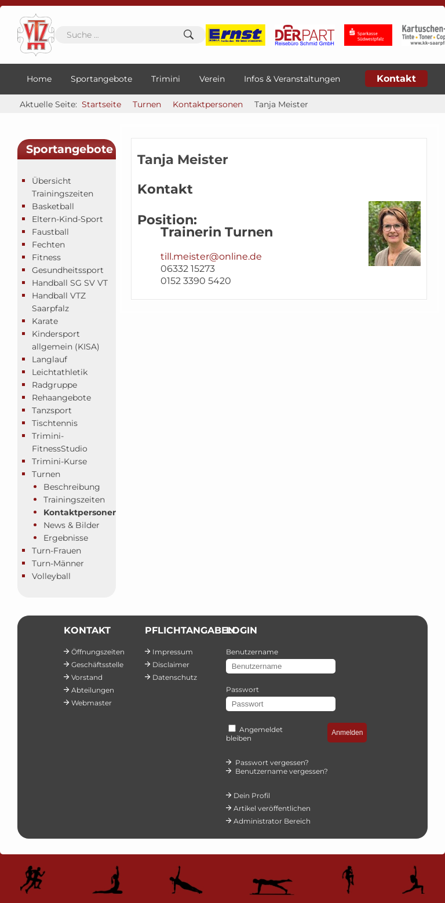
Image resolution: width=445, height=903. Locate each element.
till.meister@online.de (211, 256)
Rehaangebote (61, 397)
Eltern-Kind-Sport (67, 219)
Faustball (50, 232)
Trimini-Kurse (59, 461)
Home (39, 79)
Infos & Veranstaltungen (292, 79)
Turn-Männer (58, 563)
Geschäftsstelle (97, 664)
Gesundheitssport (68, 270)
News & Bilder (71, 525)
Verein (212, 79)
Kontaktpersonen (80, 512)
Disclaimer (170, 664)
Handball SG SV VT (70, 283)
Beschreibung (71, 487)
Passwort (242, 689)
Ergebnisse (65, 538)
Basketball (53, 206)
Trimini (165, 79)
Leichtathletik (59, 372)
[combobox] (130, 34)
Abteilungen (92, 690)
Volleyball (51, 576)
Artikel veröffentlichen (272, 808)
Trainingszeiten (74, 499)
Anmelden (347, 733)
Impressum (172, 651)
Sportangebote (101, 79)
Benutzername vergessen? (281, 771)
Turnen (46, 474)
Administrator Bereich (272, 821)
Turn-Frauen (56, 550)
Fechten (48, 244)
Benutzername (252, 651)
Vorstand (87, 677)
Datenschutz (174, 677)
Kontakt (396, 78)
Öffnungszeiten (98, 651)
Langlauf (49, 359)
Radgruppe (54, 385)
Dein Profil (252, 795)
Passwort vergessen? (272, 762)
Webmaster (91, 702)
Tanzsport (52, 410)
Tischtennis (55, 423)
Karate (45, 321)
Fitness (46, 257)
